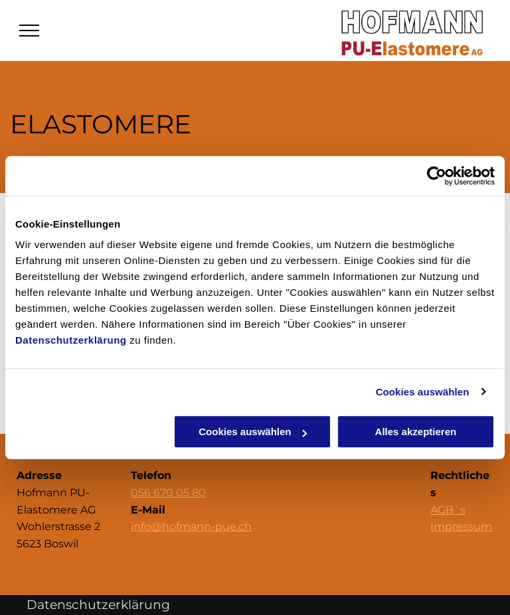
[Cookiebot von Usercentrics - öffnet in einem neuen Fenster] (437, 176)
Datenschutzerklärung (71, 340)
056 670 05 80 (168, 492)
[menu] (29, 30)
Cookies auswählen (422, 391)
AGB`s (448, 510)
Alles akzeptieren (416, 431)
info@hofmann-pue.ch (191, 526)
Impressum (461, 526)
